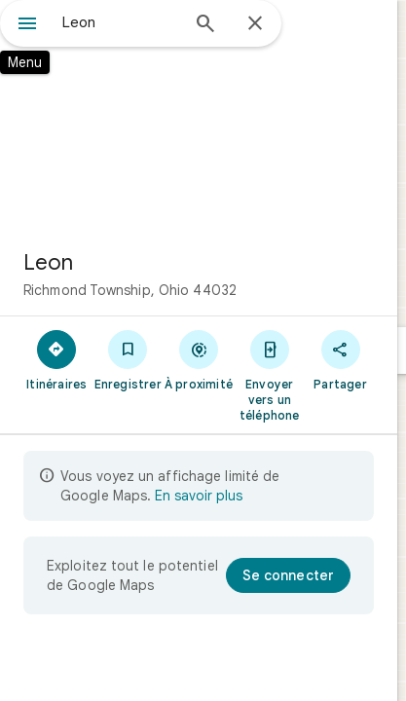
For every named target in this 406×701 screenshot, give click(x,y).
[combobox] (120, 22)
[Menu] (27, 25)
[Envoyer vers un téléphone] (269, 375)
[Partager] (340, 359)
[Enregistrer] (128, 359)
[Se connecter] (288, 575)
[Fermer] (255, 24)
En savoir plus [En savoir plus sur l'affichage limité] (198, 495)
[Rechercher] (205, 25)
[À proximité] (199, 359)
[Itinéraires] (56, 359)
